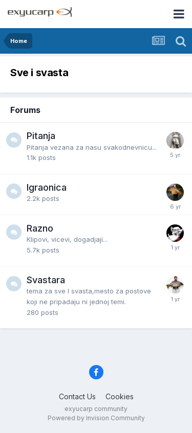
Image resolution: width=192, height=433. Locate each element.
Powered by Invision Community (96, 418)
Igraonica (47, 187)
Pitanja (41, 135)
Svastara (46, 280)
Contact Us (77, 396)
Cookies (119, 396)
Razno (40, 228)
